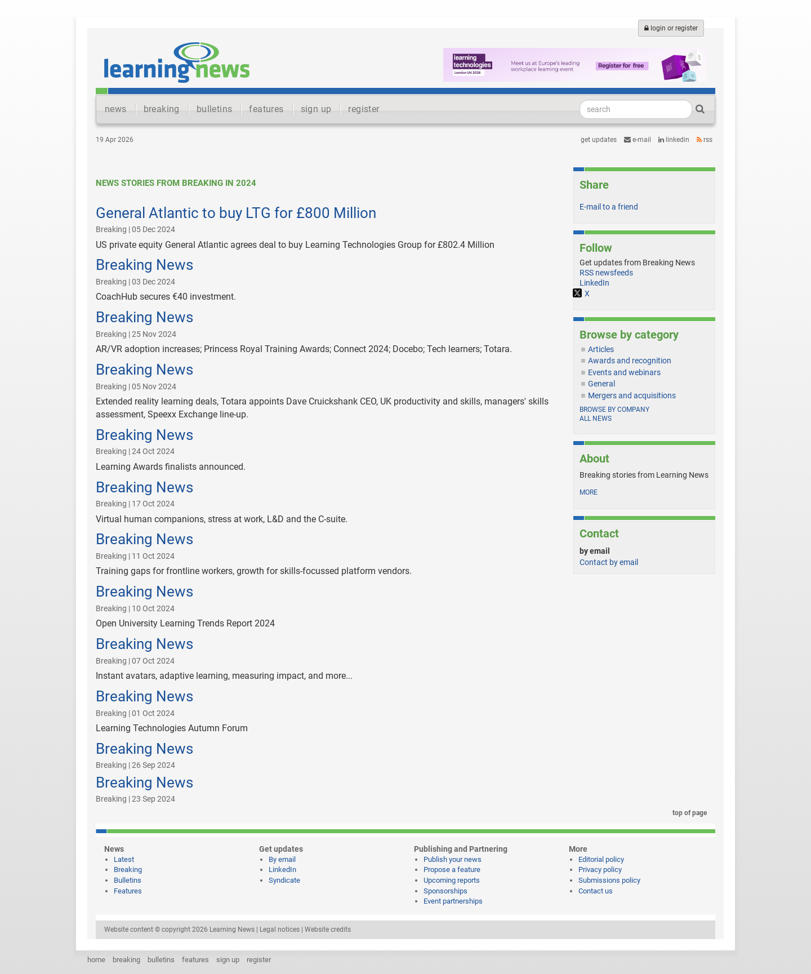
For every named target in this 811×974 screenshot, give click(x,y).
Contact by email (609, 562)
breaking (162, 109)
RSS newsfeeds (606, 272)
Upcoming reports (452, 880)
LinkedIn (673, 140)
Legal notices (280, 929)
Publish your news (453, 859)
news (116, 109)
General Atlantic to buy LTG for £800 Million (236, 212)
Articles (601, 349)
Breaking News (144, 264)
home (96, 959)
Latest (124, 859)
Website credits (328, 929)
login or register (671, 28)
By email (282, 859)
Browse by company (614, 409)
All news (596, 418)
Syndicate (284, 880)
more (589, 492)
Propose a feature (452, 869)
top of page (688, 813)
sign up (316, 109)
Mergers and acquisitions (632, 395)
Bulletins (127, 880)
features (266, 109)
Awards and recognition (629, 360)
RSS (704, 140)
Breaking (128, 869)
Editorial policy (601, 859)
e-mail (637, 140)
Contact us (595, 891)
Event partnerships (453, 901)
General (601, 383)
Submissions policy (609, 880)
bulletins (215, 109)
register (363, 109)
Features (128, 891)
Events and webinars (624, 372)
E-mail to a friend (609, 206)
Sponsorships (445, 891)
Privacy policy (600, 869)
